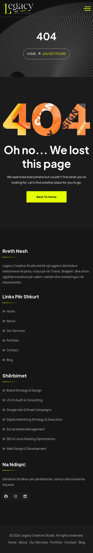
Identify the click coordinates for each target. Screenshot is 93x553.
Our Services (15, 331)
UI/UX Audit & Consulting (24, 400)
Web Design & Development (26, 448)
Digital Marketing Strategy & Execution (34, 419)
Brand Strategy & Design (24, 390)
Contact (12, 350)
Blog (9, 360)
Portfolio (12, 340)
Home (10, 311)
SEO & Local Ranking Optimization (30, 439)
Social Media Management (25, 429)
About (10, 321)
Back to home (46, 197)
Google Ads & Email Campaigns (28, 410)
